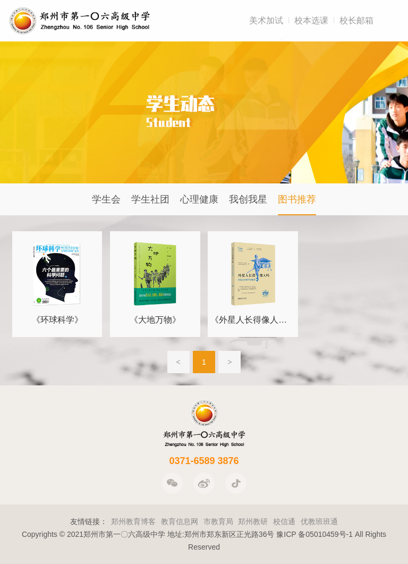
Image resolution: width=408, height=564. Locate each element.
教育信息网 (179, 521)
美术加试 (266, 20)
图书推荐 (297, 199)
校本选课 (311, 20)
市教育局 (218, 521)
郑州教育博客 (133, 521)
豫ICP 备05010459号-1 (314, 534)
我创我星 (248, 199)
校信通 (284, 521)
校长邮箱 (356, 20)
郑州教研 (253, 521)
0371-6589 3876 (204, 461)
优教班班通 (319, 521)
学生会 (106, 199)
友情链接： (88, 521)
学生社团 (150, 199)
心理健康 (199, 199)
